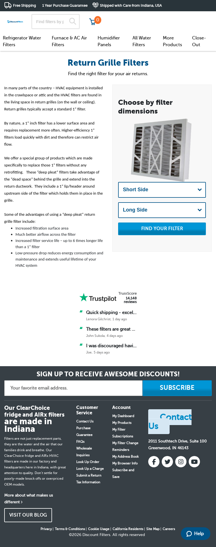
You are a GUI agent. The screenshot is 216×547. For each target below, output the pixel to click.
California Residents (127, 529)
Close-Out (199, 41)
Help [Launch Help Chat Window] (195, 534)
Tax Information (88, 482)
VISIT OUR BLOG (28, 515)
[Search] (72, 21)
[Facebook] (153, 461)
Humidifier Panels (109, 41)
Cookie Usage (98, 529)
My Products (121, 423)
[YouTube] (194, 461)
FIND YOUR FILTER (162, 228)
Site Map (152, 529)
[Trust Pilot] (97, 297)
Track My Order (122, 17)
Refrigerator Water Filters (22, 41)
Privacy (46, 529)
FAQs (80, 442)
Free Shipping (24, 5)
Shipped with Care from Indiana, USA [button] (131, 5)
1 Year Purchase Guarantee (64, 5)
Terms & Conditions (70, 529)
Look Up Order (87, 462)
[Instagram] (180, 461)
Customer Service (162, 17)
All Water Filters (141, 41)
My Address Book (125, 457)
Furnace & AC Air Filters (69, 41)
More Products (172, 41)
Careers (169, 529)
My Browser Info (125, 463)
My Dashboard (123, 416)
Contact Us (84, 421)
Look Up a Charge (90, 469)
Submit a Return (88, 475)
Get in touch (199, 17)
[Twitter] (167, 461)
